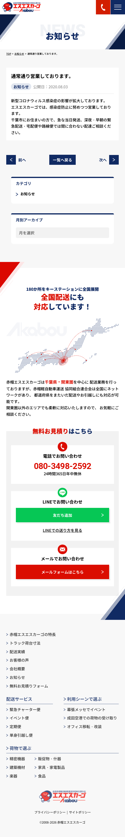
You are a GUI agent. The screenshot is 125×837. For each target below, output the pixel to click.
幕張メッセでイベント (85, 709)
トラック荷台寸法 (23, 643)
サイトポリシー (80, 812)
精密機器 (15, 758)
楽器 (11, 775)
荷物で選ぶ (18, 748)
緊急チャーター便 (23, 709)
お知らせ (19, 53)
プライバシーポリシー (50, 812)
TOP (8, 53)
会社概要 (15, 668)
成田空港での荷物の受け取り (90, 717)
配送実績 (15, 651)
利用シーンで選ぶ (83, 699)
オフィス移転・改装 (83, 726)
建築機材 (15, 767)
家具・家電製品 (50, 767)
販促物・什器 (48, 758)
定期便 (13, 726)
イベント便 (17, 717)
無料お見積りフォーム (27, 686)
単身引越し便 (19, 735)
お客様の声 (17, 660)
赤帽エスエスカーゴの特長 (31, 634)
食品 (40, 775)
